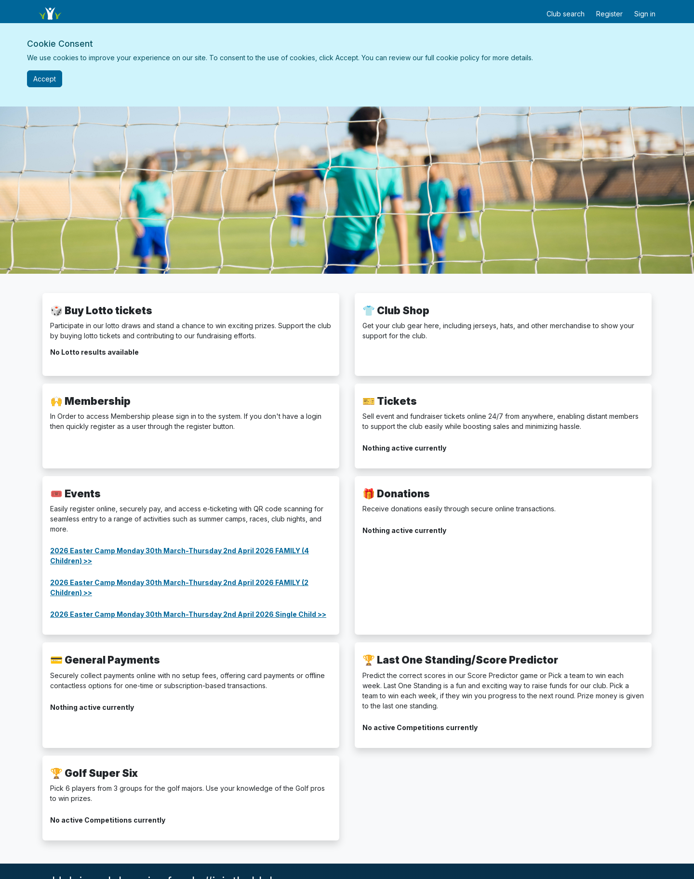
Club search (566, 14)
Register (609, 14)
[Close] (44, 78)
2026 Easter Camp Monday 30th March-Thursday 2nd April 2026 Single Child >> (188, 614)
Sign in (644, 14)
